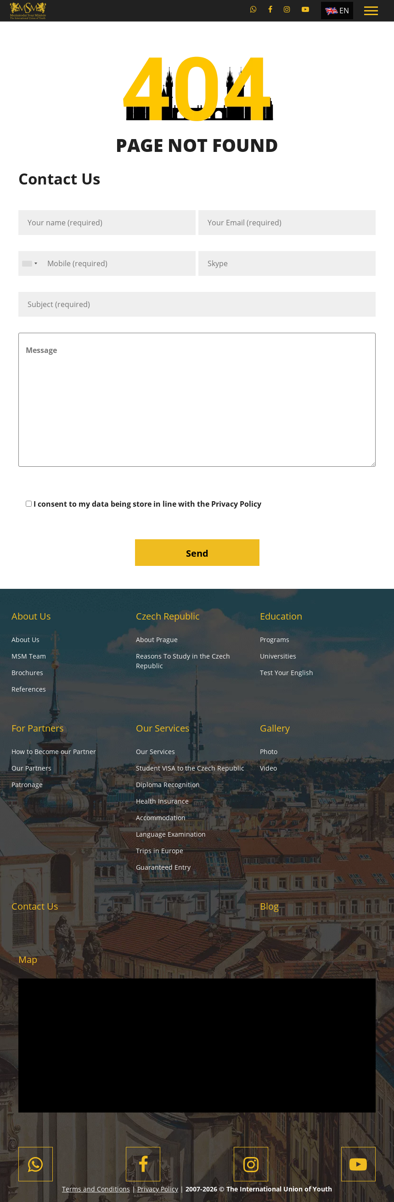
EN (344, 11)
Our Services (163, 728)
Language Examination (171, 834)
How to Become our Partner (53, 751)
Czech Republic (168, 616)
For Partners (37, 728)
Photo (268, 751)
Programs (274, 639)
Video (268, 768)
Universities (278, 656)
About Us (31, 616)
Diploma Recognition (168, 784)
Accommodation (161, 817)
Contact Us (34, 906)
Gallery (275, 728)
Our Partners (31, 768)
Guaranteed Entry (163, 867)
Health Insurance (162, 801)
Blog (269, 906)
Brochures (27, 672)
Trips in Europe (159, 850)
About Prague (157, 639)
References (28, 689)
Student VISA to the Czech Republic (190, 768)
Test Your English (286, 672)
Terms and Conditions (96, 1189)
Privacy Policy (236, 504)
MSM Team (28, 656)
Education (281, 616)
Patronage (27, 784)
